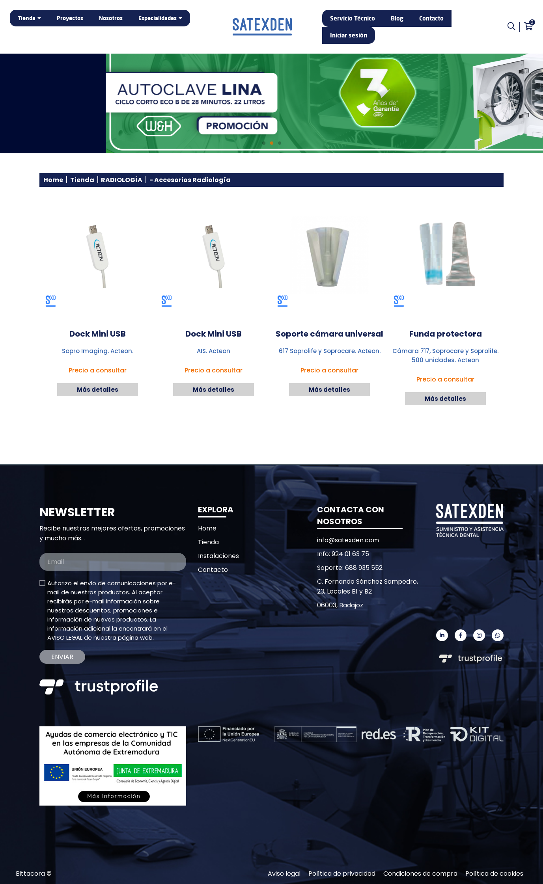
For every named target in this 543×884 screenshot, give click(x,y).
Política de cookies (494, 873)
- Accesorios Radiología (190, 179)
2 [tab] (272, 143)
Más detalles (97, 389)
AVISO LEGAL (64, 637)
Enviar (62, 656)
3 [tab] (280, 143)
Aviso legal (284, 873)
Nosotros (111, 18)
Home (53, 179)
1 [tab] (264, 143)
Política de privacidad (341, 873)
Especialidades (157, 18)
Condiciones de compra (420, 873)
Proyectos (70, 18)
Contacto (431, 18)
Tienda (26, 18)
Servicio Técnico (352, 18)
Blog (397, 18)
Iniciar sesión (348, 35)
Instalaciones (218, 555)
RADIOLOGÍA (121, 179)
